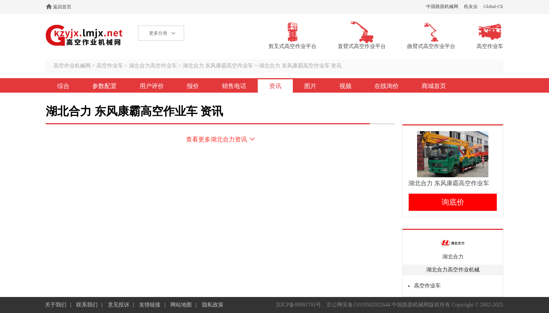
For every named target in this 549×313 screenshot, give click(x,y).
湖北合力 (453, 257)
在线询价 (386, 86)
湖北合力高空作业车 (153, 66)
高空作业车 (109, 66)
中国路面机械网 (442, 6)
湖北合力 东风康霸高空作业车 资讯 (300, 66)
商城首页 (434, 86)
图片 (310, 86)
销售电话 (234, 86)
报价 (193, 86)
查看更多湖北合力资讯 (216, 139)
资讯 (275, 86)
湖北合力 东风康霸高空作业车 (219, 66)
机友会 (471, 6)
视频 (345, 86)
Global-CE (493, 6)
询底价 (452, 202)
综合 (63, 86)
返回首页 (62, 7)
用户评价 (152, 86)
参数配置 (104, 86)
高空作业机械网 (84, 35)
